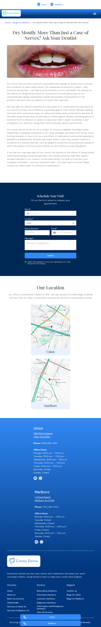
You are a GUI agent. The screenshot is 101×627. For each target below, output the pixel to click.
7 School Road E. (43, 497)
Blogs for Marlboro (21, 22)
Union (52, 617)
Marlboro (52, 623)
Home (7, 22)
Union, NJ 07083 (42, 436)
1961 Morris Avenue (43, 433)
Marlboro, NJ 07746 (44, 500)
